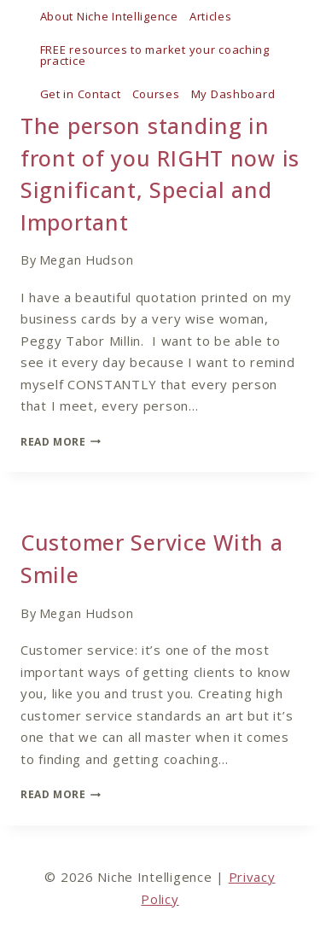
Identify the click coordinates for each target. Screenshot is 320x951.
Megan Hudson (86, 260)
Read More (60, 442)
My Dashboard (233, 94)
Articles (210, 16)
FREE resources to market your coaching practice (155, 55)
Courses (156, 94)
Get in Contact (80, 94)
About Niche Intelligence (109, 16)
